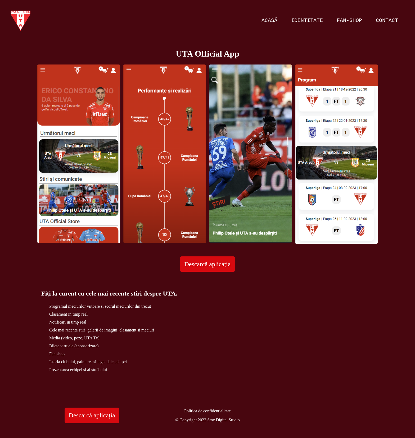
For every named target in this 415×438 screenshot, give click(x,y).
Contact (387, 20)
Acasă (269, 20)
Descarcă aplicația (207, 264)
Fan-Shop (349, 20)
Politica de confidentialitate (207, 411)
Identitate (307, 20)
